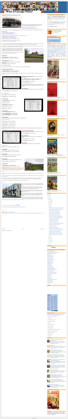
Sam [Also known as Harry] (57, 30)
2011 (49, 198)
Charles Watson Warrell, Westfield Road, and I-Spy (56, 228)
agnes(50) (53, 45)
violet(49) (64, 55)
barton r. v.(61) (60, 46)
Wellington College (49, 263)
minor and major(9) (57, 52)
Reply (5, 214)
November (50, 201)
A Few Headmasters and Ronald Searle (54, 213)
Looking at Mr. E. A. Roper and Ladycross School (55, 217)
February (50, 240)
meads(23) (64, 51)
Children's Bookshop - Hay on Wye (52, 279)
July (49, 205)
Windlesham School (50, 280)
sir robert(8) (51, 54)
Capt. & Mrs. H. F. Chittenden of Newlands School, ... (56, 216)
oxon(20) (65, 52)
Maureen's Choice (49, 274)
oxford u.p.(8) (62, 52)
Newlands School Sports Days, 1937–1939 (54, 214)
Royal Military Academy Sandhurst (52, 269)
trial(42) (48, 55)
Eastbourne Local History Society (51, 273)
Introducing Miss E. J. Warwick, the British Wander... (56, 209)
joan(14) (64, 50)
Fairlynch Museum (49, 258)
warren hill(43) (55, 56)
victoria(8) (60, 55)
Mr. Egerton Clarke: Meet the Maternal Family (56, 379)
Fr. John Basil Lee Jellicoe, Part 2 (53, 220)
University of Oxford (50, 278)
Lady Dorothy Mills (49, 265)
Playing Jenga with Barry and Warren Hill (54, 224)
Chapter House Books (50, 281)
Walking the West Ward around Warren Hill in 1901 (56, 234)
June (49, 206)
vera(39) (57, 55)
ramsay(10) (57, 53)
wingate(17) (64, 56)
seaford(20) (63, 53)
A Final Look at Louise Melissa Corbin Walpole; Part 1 (57, 354)
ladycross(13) (58, 51)
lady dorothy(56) (53, 51)
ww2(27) (51, 57)
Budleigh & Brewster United (51, 259)
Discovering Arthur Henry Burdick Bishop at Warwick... (56, 223)
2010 (49, 243)
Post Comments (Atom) (9, 230)
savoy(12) (61, 53)
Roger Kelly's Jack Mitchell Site (51, 253)
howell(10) (60, 50)
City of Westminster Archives (51, 268)
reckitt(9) (59, 53)
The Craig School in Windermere (54, 384)
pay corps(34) (52, 53)
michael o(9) (54, 52)
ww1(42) (48, 57)
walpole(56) (49, 56)
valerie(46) (53, 55)
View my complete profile (55, 32)
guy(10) (55, 50)
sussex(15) (57, 54)
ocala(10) (60, 52)
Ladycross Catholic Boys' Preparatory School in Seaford (57, 365)
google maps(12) (53, 50)
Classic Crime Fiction (50, 270)
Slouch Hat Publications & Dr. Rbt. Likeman (53, 252)
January (50, 241)
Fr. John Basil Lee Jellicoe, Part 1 (53, 221)
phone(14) (55, 53)
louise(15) (62, 51)
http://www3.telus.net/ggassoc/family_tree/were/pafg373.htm (30, 28)
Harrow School (49, 275)
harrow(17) (57, 50)
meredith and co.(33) (50, 52)
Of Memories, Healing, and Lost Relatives (54, 231)
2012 (49, 197)
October (50, 202)
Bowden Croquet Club (50, 257)
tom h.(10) (65, 54)
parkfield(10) (48, 53)
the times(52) (60, 54)
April (49, 237)
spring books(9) (53, 54)
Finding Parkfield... (52, 345)
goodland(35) (49, 50)
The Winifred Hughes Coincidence (53, 227)
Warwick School (49, 254)
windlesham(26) (60, 56)
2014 (49, 194)
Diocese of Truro (49, 264)
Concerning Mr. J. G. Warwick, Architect (54, 210)
